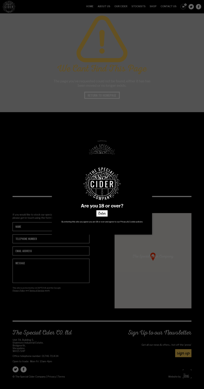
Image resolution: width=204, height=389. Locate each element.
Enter (102, 214)
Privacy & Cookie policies (131, 222)
